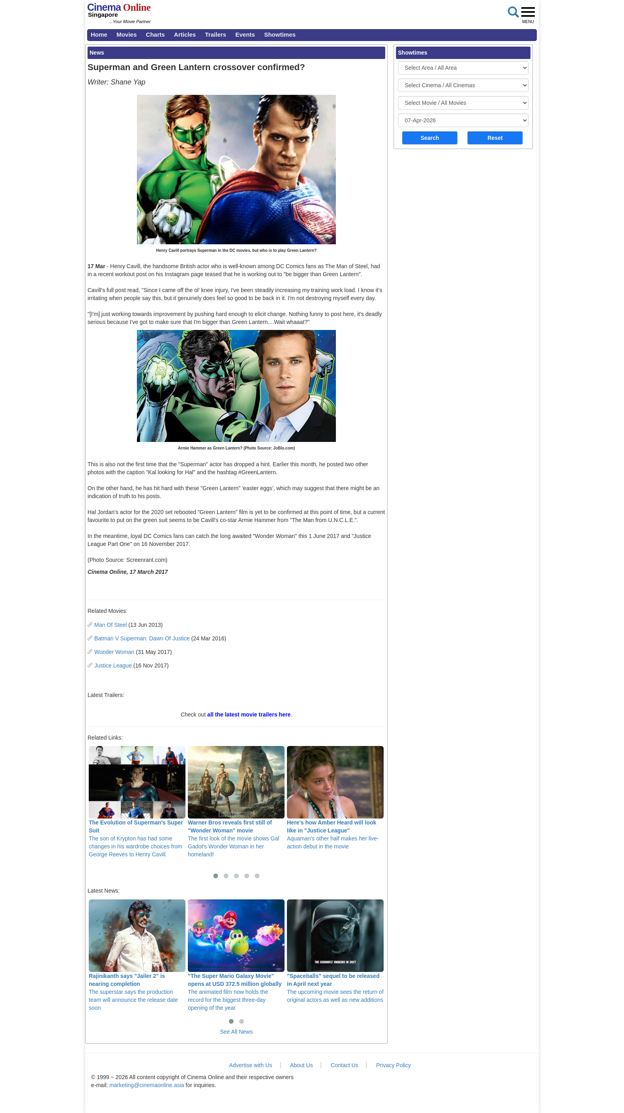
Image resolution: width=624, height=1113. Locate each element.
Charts (155, 34)
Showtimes (280, 34)
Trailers (215, 34)
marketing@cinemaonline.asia (146, 1085)
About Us (301, 1065)
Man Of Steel (110, 625)
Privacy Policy (393, 1065)
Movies (127, 34)
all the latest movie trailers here (249, 714)
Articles (185, 34)
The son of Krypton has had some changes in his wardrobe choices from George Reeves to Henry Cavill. (137, 802)
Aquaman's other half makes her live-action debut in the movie (335, 798)
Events (245, 34)
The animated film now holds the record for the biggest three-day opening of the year (236, 955)
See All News (236, 1032)
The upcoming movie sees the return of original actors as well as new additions (335, 951)
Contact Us (344, 1065)
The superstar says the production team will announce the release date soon (137, 955)
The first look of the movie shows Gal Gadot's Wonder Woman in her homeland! (236, 802)
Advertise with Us (250, 1065)
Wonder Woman (114, 652)
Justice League (113, 665)
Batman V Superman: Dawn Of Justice (142, 638)
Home (99, 34)
